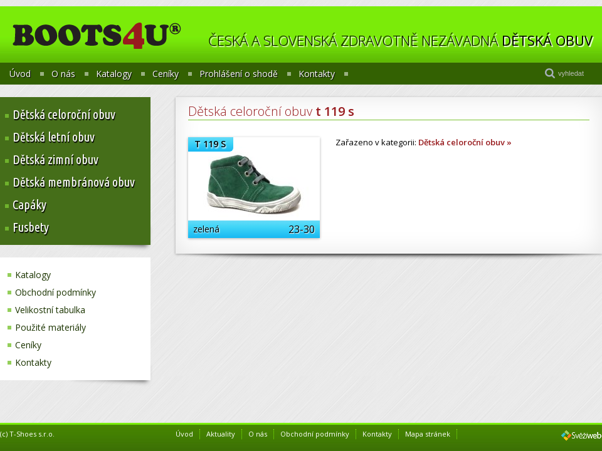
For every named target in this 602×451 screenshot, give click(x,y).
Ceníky (165, 74)
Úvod (20, 74)
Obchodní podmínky (55, 292)
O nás (63, 74)
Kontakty (316, 74)
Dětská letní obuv (54, 137)
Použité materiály (50, 327)
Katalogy (114, 74)
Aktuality (220, 433)
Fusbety (31, 227)
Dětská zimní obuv (55, 159)
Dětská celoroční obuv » (465, 142)
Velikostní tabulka (50, 310)
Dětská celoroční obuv (64, 114)
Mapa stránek (427, 433)
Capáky (29, 204)
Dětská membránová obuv (74, 182)
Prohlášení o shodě (238, 74)
